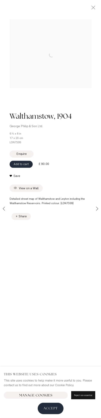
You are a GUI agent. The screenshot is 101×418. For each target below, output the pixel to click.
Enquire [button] (21, 155)
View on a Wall (26, 189)
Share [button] (23, 217)
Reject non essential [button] (83, 410)
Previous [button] (4, 209)
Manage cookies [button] (36, 410)
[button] (15, 177)
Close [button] (92, 9)
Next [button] (97, 209)
